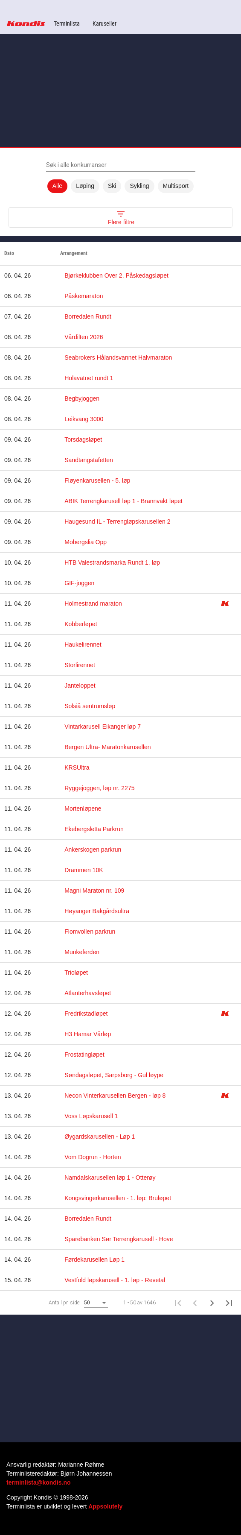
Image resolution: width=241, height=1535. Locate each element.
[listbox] (120, 186)
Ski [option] (112, 186)
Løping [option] (85, 186)
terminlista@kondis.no (38, 1482)
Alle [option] (57, 186)
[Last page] (229, 1302)
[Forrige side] (194, 1302)
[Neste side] (212, 1302)
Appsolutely (105, 1506)
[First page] (177, 1302)
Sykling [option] (139, 186)
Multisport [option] (176, 186)
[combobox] (96, 1303)
